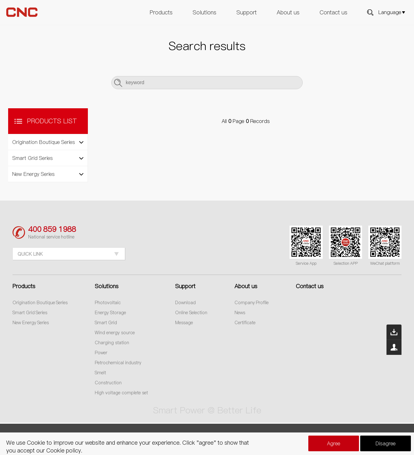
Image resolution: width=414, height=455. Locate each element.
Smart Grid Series (30, 312)
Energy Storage (110, 312)
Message (184, 323)
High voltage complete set (121, 393)
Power (101, 353)
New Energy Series (31, 323)
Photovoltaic (108, 302)
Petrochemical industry (118, 363)
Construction (108, 383)
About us (288, 12)
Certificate (245, 323)
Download (185, 302)
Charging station (112, 343)
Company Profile (252, 302)
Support (246, 12)
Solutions (204, 12)
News (240, 312)
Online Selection (191, 312)
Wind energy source (115, 333)
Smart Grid (106, 323)
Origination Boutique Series (40, 302)
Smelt (100, 373)
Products (161, 12)
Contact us (333, 12)
